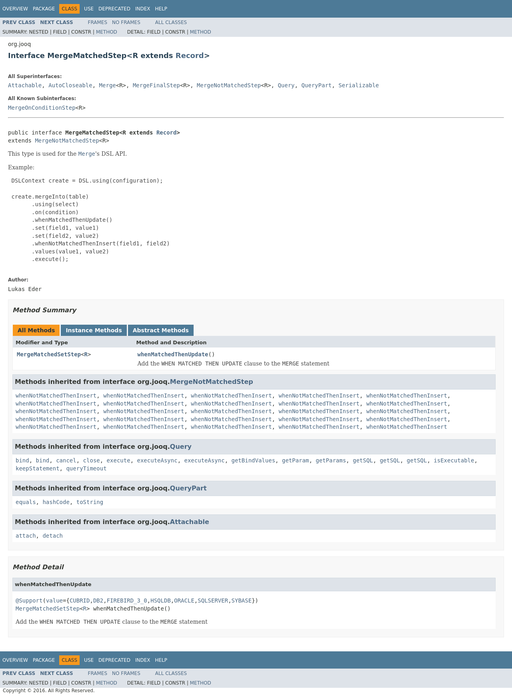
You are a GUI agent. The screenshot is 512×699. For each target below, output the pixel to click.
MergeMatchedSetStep (49, 354)
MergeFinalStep (156, 85)
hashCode (55, 502)
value (54, 600)
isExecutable (454, 460)
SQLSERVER (213, 600)
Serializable (358, 85)
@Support (29, 600)
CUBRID (80, 600)
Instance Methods (94, 330)
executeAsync (157, 460)
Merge (107, 85)
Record (190, 55)
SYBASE (242, 600)
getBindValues (254, 460)
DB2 (98, 600)
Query (286, 85)
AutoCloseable (70, 85)
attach (26, 535)
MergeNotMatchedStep (229, 85)
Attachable (25, 85)
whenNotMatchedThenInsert (56, 395)
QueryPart (316, 85)
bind (22, 460)
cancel (66, 460)
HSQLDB (160, 600)
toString (89, 502)
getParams (331, 460)
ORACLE (184, 600)
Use (89, 9)
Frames (98, 22)
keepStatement (38, 468)
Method (106, 32)
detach (52, 535)
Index (142, 9)
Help (161, 9)
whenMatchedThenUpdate (173, 354)
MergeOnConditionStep (42, 107)
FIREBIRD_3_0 (127, 600)
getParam (295, 460)
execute (118, 460)
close (91, 460)
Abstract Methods (161, 330)
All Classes (171, 22)
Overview (15, 9)
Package (44, 9)
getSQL (363, 460)
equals (26, 502)
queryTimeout (86, 468)
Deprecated (114, 9)
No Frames (126, 22)
